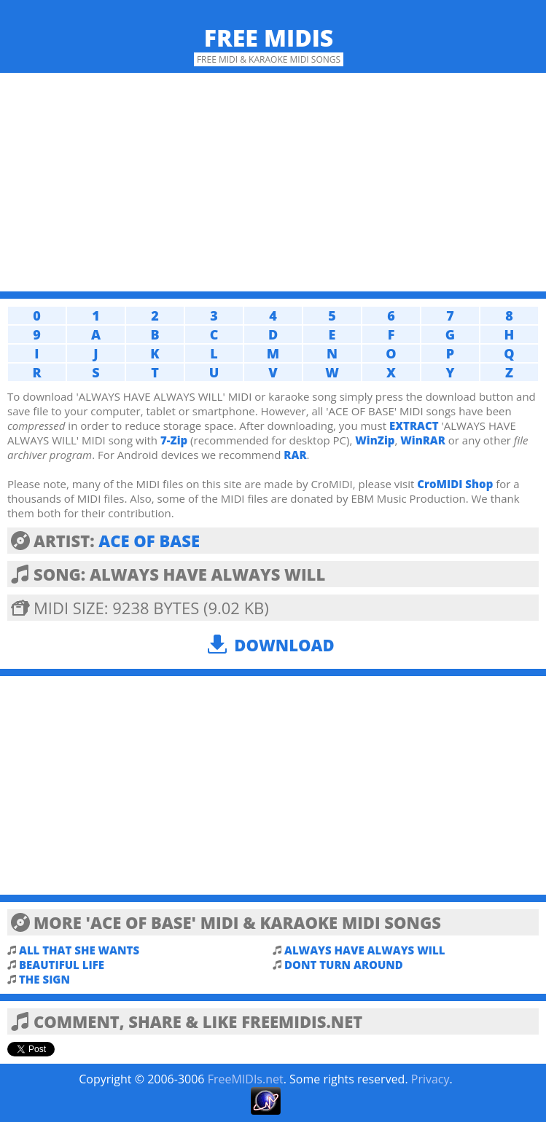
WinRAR (422, 440)
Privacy (430, 1079)
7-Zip (173, 440)
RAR (295, 454)
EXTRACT (414, 425)
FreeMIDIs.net (246, 1079)
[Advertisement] (273, 182)
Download (284, 645)
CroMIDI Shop (455, 483)
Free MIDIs (269, 37)
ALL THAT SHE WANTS (79, 950)
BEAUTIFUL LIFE (61, 964)
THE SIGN (44, 979)
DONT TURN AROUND (343, 964)
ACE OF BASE (149, 541)
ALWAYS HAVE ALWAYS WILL (364, 950)
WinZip (374, 440)
